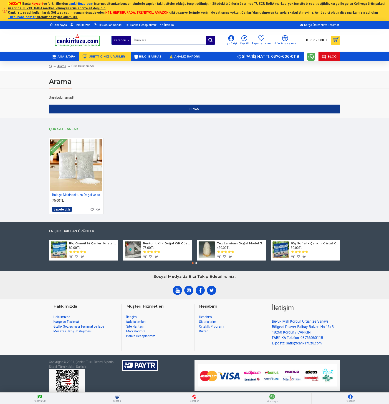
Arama (61, 66)
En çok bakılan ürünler (71, 231)
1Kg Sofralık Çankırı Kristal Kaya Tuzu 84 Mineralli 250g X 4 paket (314, 243)
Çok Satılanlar (63, 129)
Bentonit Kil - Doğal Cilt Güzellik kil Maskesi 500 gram (166, 243)
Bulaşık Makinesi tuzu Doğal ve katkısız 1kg (77, 195)
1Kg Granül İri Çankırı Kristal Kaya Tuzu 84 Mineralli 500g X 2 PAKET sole (92, 243)
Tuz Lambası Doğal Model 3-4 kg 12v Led (240, 243)
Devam (194, 109)
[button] (193, 263)
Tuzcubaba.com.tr (22, 17)
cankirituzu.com (80, 3)
